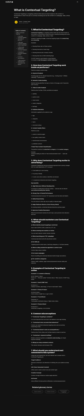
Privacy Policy (16, 410)
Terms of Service (23, 410)
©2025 (8, 410)
